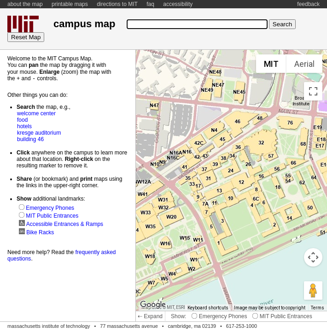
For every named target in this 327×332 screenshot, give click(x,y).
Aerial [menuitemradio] (304, 64)
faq (150, 4)
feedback (308, 4)
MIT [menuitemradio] (271, 64)
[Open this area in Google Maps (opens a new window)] (153, 305)
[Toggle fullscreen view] (313, 91)
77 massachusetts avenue (129, 326)
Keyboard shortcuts (207, 307)
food (22, 119)
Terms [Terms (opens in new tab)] (317, 307)
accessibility (178, 4)
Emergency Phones (219, 316)
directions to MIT (117, 4)
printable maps (70, 4)
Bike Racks (36, 232)
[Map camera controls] (313, 257)
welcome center (36, 113)
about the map (25, 4)
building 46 (30, 139)
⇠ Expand (150, 316)
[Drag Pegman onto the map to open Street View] (313, 290)
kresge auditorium (39, 132)
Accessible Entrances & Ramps (61, 223)
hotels (24, 126)
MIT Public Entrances (282, 316)
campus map (84, 24)
